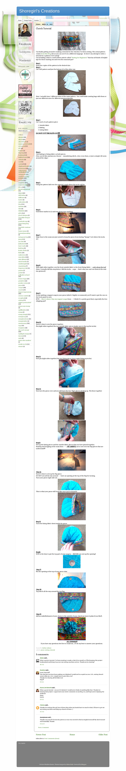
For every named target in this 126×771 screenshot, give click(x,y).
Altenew (20, 137)
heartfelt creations (24, 227)
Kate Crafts (22, 246)
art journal (21, 146)
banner (20, 150)
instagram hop (23, 237)
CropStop (21, 182)
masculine (21, 257)
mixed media (22, 261)
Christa (42, 705)
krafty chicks (22, 250)
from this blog (46, 54)
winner (20, 346)
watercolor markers (24, 340)
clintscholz (69, 764)
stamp (20, 312)
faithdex (21, 206)
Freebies (36, 20)
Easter (20, 200)
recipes (20, 287)
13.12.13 (42, 724)
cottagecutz (22, 174)
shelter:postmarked (24, 302)
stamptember (22, 321)
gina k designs (23, 215)
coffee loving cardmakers (22, 171)
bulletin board (22, 157)
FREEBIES (21, 211)
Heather (42, 670)
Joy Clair (21, 241)
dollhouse (21, 197)
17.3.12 (42, 682)
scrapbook (21, 298)
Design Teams (28, 20)
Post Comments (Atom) (51, 738)
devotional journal (24, 189)
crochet (20, 180)
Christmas (21, 168)
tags (19, 325)
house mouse (22, 231)
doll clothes (22, 195)
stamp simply (22, 314)
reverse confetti (23, 296)
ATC (19, 148)
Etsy (19, 204)
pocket (20, 272)
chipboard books (23, 166)
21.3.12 (42, 711)
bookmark (21, 155)
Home (20, 20)
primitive (21, 281)
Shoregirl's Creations (39, 11)
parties (20, 270)
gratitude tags (23, 221)
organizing (22, 266)
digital (20, 193)
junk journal (22, 244)
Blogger (83, 764)
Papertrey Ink (22, 268)
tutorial (52, 650)
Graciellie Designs (24, 217)
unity (20, 338)
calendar (21, 159)
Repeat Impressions (24, 292)
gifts (19, 213)
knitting (21, 248)
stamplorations (23, 319)
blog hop (21, 153)
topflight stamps (23, 334)
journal (20, 239)
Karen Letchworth (46, 687)
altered (20, 139)
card (19, 162)
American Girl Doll (24, 144)
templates (21, 328)
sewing (47, 650)
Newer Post (41, 735)
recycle (20, 290)
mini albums (22, 259)
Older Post (103, 735)
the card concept (23, 330)
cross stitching (23, 185)
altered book (22, 142)
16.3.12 (42, 664)
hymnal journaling (24, 233)
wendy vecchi (22, 344)
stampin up (22, 316)
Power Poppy (22, 279)
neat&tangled (22, 264)
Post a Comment (43, 727)
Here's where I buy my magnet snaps (54, 299)
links (20, 252)
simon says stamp (24, 306)
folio (19, 208)
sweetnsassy (22, 323)
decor (20, 187)
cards (20, 164)
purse (42, 650)
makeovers (21, 255)
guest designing (23, 223)
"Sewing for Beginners (79, 57)
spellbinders (22, 310)
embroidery (22, 202)
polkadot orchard (23, 275)
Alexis (42, 658)
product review (23, 283)
